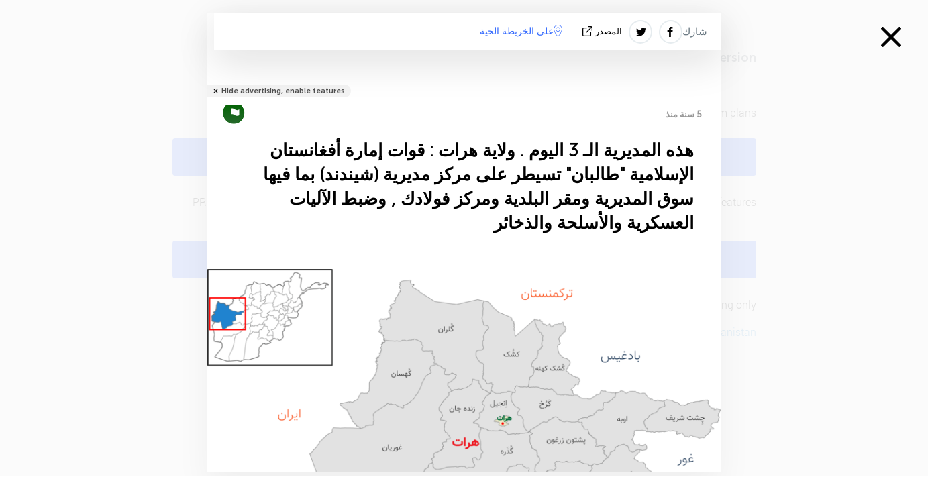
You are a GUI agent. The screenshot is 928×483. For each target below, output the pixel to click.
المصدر (603, 31)
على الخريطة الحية (521, 31)
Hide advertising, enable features (282, 91)
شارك (694, 31)
